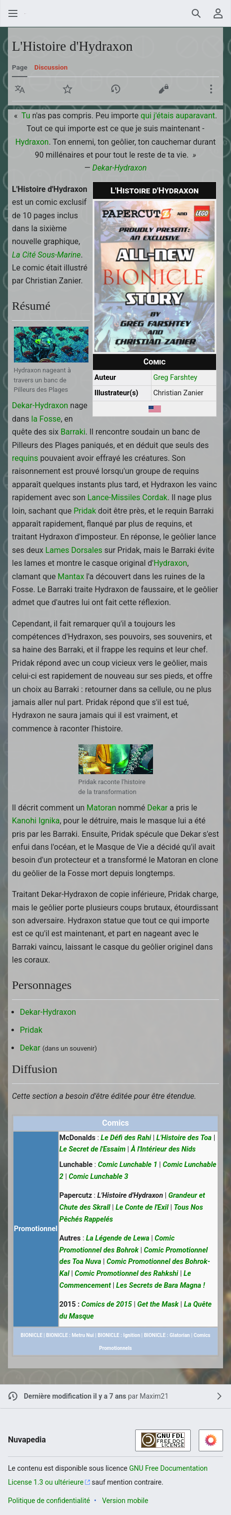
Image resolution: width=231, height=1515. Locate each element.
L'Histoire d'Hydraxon (130, 1195)
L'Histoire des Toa (184, 1138)
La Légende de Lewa (118, 1238)
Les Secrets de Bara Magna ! (160, 1285)
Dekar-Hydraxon (119, 168)
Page (19, 67)
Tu (25, 115)
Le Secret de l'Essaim (93, 1149)
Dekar (157, 807)
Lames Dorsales (73, 550)
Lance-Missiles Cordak (127, 497)
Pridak (85, 511)
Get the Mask (157, 1304)
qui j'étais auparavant (178, 115)
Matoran (101, 807)
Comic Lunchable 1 (127, 1164)
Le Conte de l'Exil (142, 1207)
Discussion (51, 67)
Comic (155, 361)
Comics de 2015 (106, 1304)
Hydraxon (32, 142)
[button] (20, 89)
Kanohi (24, 820)
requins (25, 458)
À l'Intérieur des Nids (163, 1149)
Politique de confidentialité (49, 1501)
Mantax (71, 576)
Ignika (49, 820)
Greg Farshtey (175, 377)
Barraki (73, 432)
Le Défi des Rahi (126, 1138)
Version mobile (125, 1501)
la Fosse (46, 419)
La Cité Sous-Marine (46, 255)
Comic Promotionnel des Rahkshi (126, 1273)
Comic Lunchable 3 (98, 1176)
